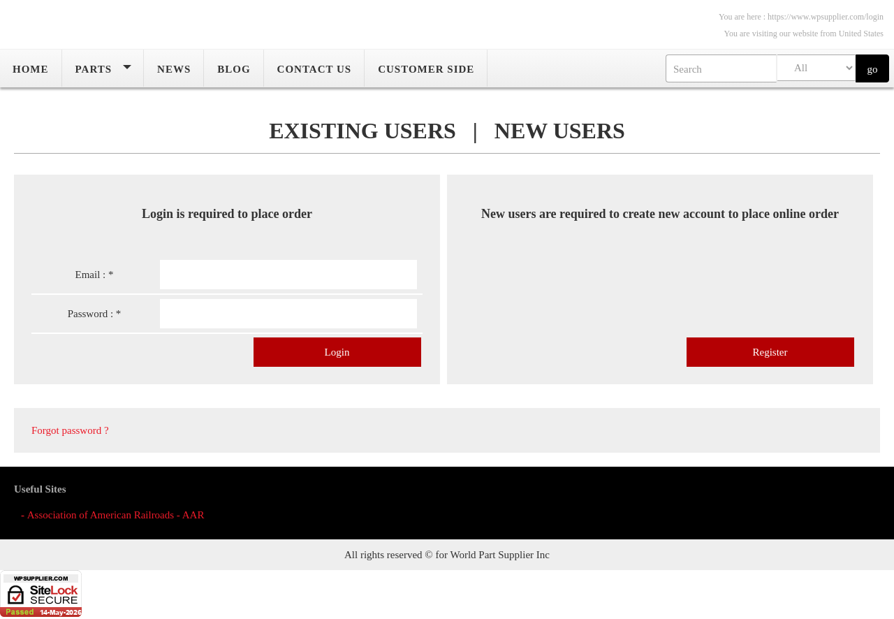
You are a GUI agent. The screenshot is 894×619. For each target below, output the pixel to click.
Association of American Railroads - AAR (116, 514)
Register (770, 359)
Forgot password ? (70, 437)
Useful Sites (40, 489)
